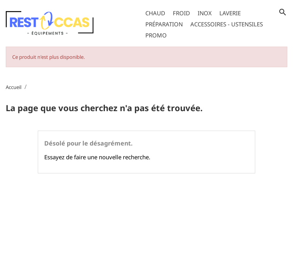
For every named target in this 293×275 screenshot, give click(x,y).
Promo (156, 35)
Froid (181, 13)
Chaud (155, 13)
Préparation (164, 24)
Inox (205, 13)
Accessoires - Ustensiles (226, 24)
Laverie (230, 13)
